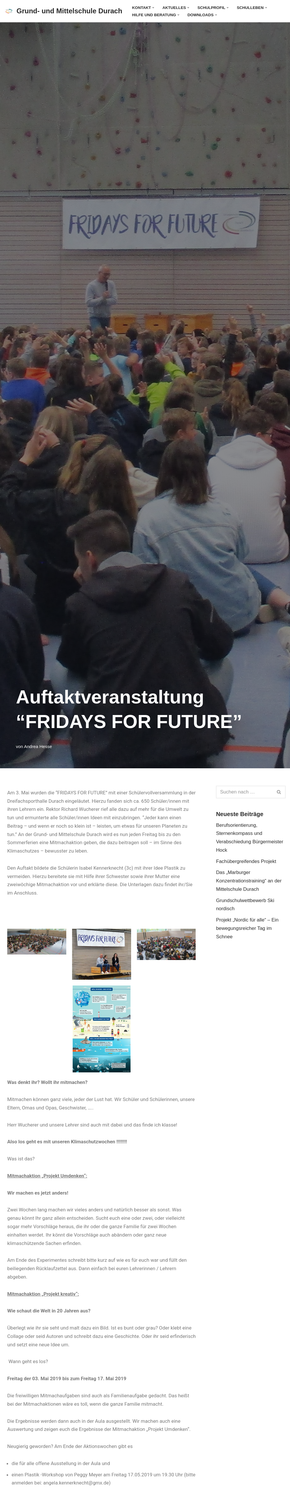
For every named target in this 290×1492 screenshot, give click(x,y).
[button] (154, 7)
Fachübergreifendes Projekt (246, 861)
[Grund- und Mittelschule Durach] (63, 11)
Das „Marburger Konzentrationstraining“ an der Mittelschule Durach (249, 881)
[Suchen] (244, 792)
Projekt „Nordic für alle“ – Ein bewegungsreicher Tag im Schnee (247, 929)
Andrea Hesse (38, 746)
